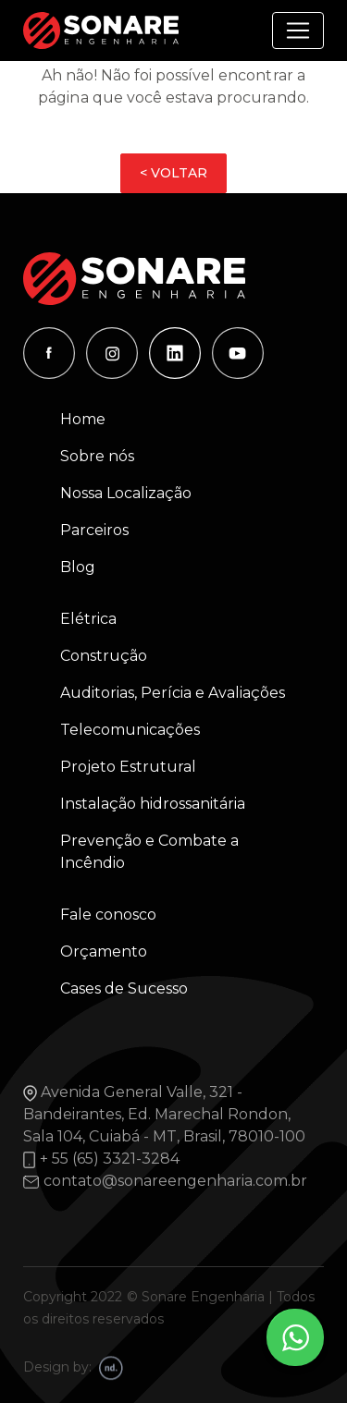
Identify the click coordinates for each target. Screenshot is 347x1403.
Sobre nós (97, 456)
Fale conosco (108, 914)
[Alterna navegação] (298, 30)
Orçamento (103, 951)
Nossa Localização (126, 493)
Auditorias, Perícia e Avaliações (172, 693)
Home (82, 419)
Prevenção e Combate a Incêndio (149, 852)
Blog (77, 567)
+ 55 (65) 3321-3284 (110, 1158)
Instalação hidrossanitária (152, 803)
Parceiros (94, 530)
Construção (103, 656)
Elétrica (88, 619)
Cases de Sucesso (124, 988)
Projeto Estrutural (128, 766)
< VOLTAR (173, 173)
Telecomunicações (130, 729)
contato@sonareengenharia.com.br (175, 1181)
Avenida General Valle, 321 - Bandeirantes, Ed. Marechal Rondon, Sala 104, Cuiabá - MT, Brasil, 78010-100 (164, 1114)
